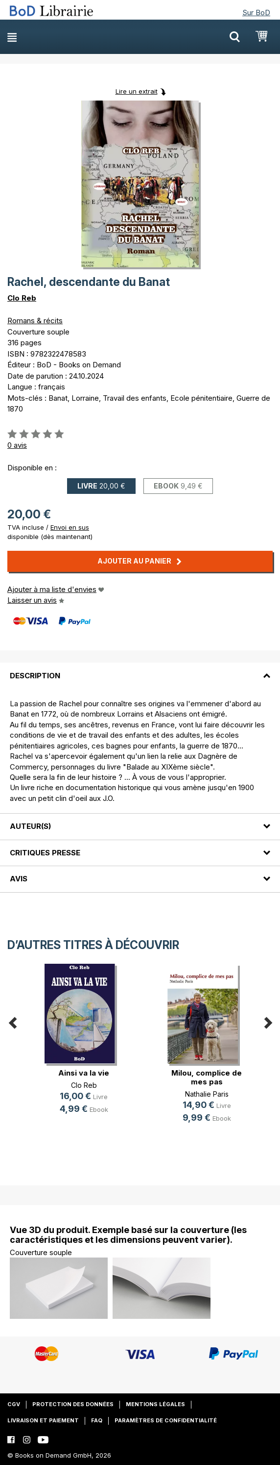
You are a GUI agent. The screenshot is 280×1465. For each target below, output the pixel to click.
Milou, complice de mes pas (206, 1077)
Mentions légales (155, 1404)
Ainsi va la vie (83, 1073)
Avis (18, 878)
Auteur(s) (30, 826)
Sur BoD (256, 12)
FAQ (96, 1420)
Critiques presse (45, 852)
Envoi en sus (69, 527)
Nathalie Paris (207, 1094)
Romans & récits (35, 320)
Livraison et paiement (43, 1420)
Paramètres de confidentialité (166, 1420)
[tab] (140, 669)
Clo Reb (21, 298)
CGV (13, 1404)
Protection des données (73, 1404)
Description (35, 675)
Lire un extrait (137, 91)
